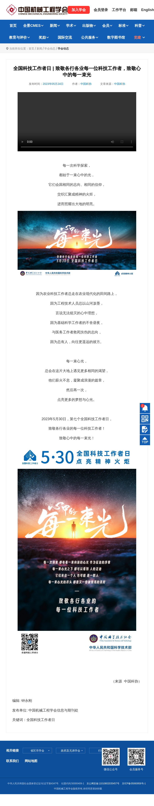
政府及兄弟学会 (70, 750)
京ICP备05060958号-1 (134, 783)
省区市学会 (37, 750)
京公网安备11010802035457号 (103, 783)
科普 (138, 26)
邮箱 (133, 10)
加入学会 (79, 10)
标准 (122, 26)
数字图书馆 (116, 37)
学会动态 (49, 48)
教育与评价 (18, 37)
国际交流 (65, 37)
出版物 (87, 26)
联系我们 (12, 761)
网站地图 (31, 761)
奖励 (42, 37)
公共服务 (88, 37)
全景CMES (32, 26)
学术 (69, 26)
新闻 (53, 26)
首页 (13, 26)
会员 (105, 26)
